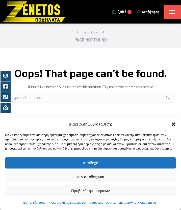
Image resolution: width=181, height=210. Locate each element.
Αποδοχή (90, 163)
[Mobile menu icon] (172, 12)
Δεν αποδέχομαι (90, 177)
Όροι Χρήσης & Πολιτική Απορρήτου (131, 202)
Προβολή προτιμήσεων (90, 190)
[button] (173, 124)
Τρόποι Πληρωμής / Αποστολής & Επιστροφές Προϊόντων (62, 202)
